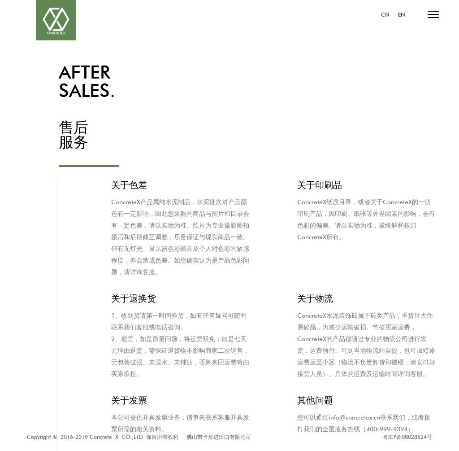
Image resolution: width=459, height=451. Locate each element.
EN (401, 15)
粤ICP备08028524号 (407, 436)
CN (385, 15)
